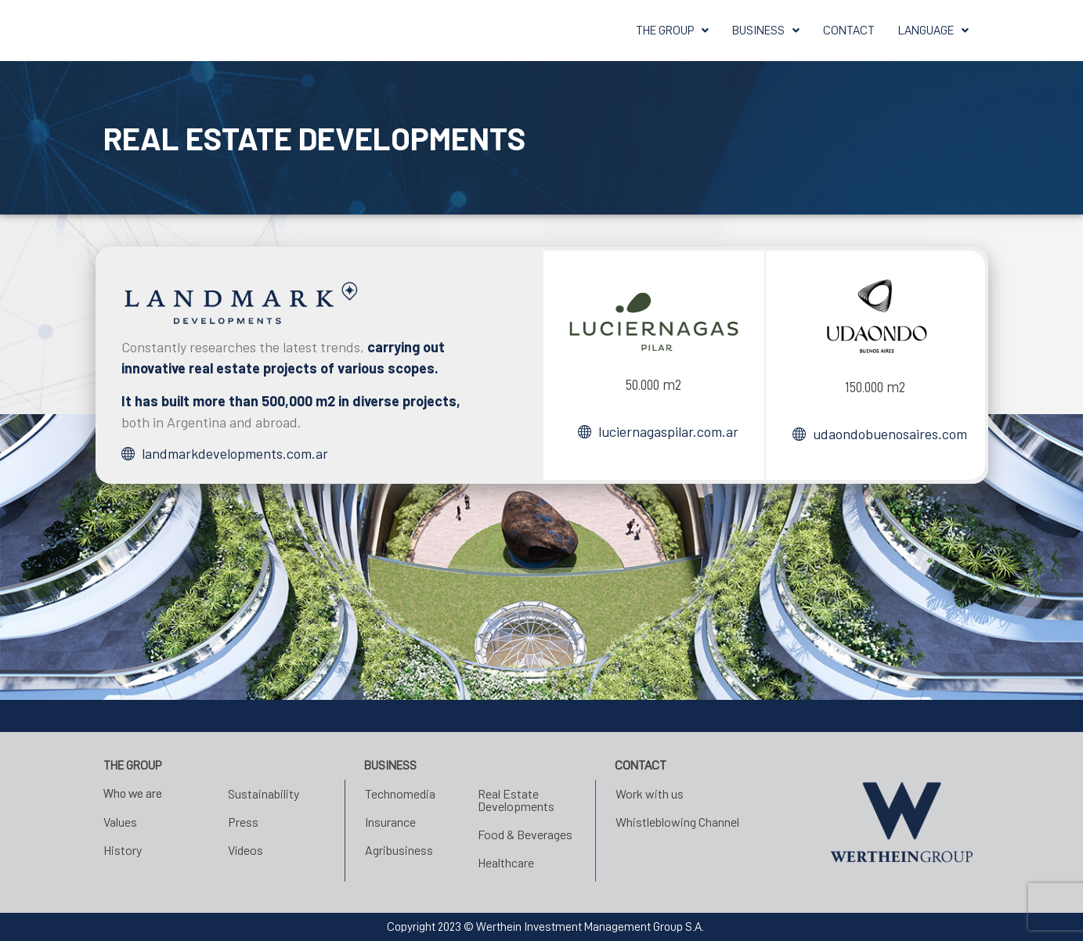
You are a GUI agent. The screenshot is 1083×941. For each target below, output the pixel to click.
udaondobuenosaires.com (890, 433)
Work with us (650, 793)
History (122, 849)
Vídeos (245, 849)
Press (243, 821)
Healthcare (506, 862)
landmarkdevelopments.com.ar (235, 453)
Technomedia (400, 793)
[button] (672, 31)
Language (933, 30)
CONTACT (849, 30)
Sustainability (263, 793)
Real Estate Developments (516, 799)
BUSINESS (766, 30)
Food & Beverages (525, 834)
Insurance (390, 821)
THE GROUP (672, 30)
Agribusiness (399, 849)
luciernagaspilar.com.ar (668, 431)
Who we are (132, 794)
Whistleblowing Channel (677, 821)
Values (120, 821)
